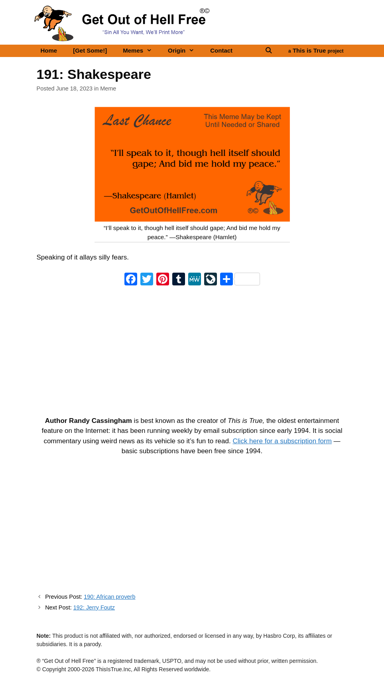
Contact (221, 50)
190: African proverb (109, 597)
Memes (141, 51)
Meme (108, 88)
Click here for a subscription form (281, 441)
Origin (185, 51)
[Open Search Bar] (268, 51)
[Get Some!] (90, 50)
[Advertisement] (192, 349)
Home (49, 50)
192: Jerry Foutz (94, 607)
